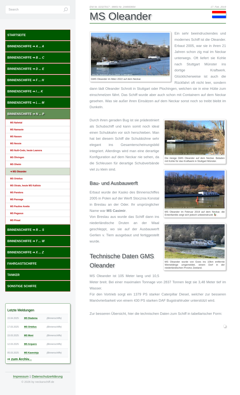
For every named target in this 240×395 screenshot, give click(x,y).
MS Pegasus (16, 213)
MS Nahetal (16, 122)
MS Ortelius (16, 178)
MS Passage (16, 199)
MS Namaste (16, 129)
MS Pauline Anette (20, 206)
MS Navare (16, 136)
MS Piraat (15, 220)
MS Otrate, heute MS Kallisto (25, 185)
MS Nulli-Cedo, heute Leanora (26, 150)
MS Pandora (16, 192)
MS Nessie (15, 143)
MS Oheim (15, 164)
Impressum (20, 376)
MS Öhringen (17, 157)
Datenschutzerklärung (47, 376)
